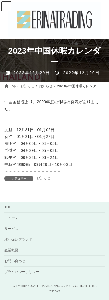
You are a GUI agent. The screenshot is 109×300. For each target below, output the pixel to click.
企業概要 (11, 250)
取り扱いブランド (18, 239)
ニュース (11, 218)
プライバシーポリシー (21, 272)
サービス (11, 229)
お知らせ (43, 178)
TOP (7, 207)
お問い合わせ (14, 261)
